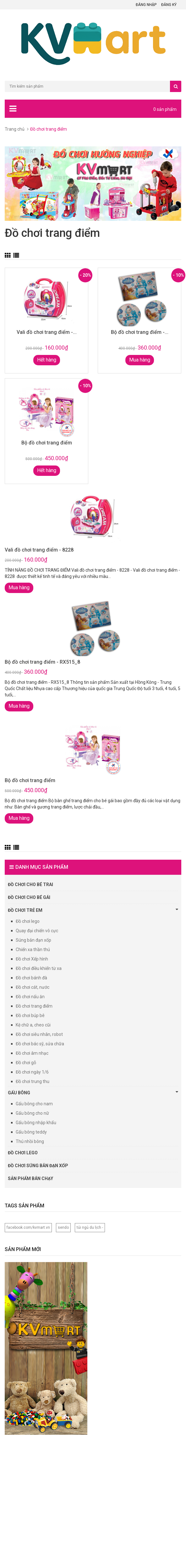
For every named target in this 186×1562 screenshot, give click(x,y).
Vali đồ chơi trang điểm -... (47, 332)
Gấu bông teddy (31, 1132)
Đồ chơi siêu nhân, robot (39, 1034)
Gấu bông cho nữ (32, 1113)
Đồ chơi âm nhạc (32, 1053)
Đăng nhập (146, 5)
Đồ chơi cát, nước (32, 987)
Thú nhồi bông (30, 1141)
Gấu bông (93, 1092)
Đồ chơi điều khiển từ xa (39, 968)
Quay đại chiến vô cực (37, 930)
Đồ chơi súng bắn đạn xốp (38, 1165)
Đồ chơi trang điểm (34, 1006)
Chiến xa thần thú (33, 949)
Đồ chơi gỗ (26, 1062)
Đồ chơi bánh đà (31, 977)
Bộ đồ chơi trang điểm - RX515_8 (42, 662)
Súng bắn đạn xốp (33, 940)
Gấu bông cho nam (34, 1103)
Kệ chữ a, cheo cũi (33, 1024)
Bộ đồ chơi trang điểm (46, 443)
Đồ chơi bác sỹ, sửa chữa (40, 1043)
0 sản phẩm (165, 109)
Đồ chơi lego (28, 921)
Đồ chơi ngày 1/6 (32, 1072)
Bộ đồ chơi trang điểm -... (139, 332)
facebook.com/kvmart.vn (28, 1227)
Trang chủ (15, 129)
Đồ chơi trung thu (32, 1081)
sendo (63, 1227)
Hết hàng (46, 360)
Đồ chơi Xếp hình (32, 958)
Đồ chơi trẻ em (93, 910)
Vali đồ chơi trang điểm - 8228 (39, 550)
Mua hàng (139, 360)
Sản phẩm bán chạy (30, 1178)
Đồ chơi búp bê (30, 1015)
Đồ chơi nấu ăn (30, 996)
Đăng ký (169, 5)
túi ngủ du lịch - (90, 1227)
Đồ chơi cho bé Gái (29, 897)
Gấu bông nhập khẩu (36, 1122)
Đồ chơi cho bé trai (30, 884)
